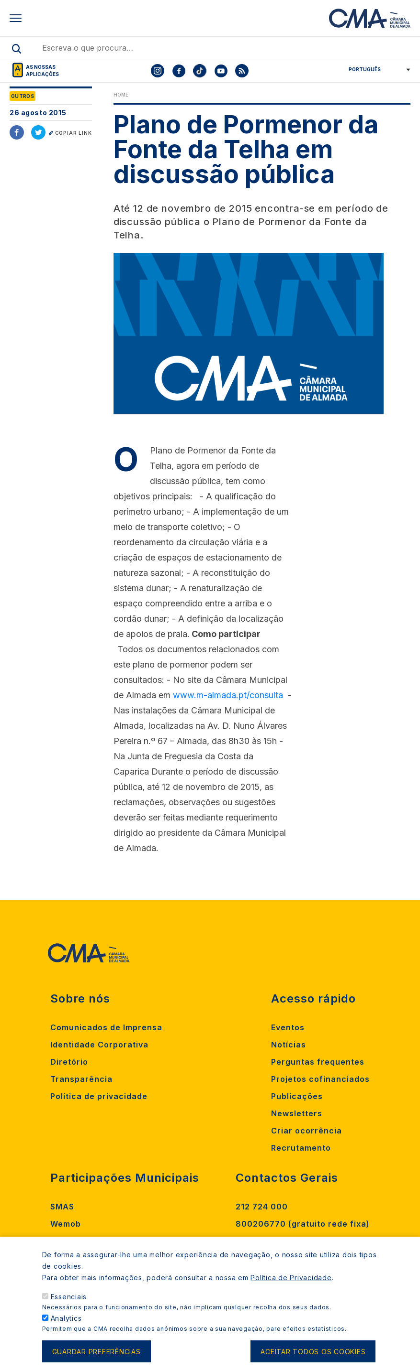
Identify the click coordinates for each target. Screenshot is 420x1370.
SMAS (62, 1206)
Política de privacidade (99, 1096)
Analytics (66, 1330)
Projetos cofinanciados (320, 1079)
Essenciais (69, 1308)
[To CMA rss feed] (242, 70)
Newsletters (296, 1113)
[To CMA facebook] (178, 70)
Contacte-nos (265, 1241)
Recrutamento (301, 1148)
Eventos (288, 1027)
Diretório (69, 1062)
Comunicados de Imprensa (106, 1027)
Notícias (288, 1044)
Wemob (65, 1224)
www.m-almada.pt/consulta (228, 695)
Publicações (297, 1096)
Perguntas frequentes (317, 1062)
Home (121, 94)
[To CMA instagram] (157, 70)
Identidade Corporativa (99, 1044)
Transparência (81, 1079)
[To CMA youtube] (220, 70)
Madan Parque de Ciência (104, 1241)
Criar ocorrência (306, 1130)
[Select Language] (376, 69)
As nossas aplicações (42, 70)
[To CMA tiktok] (199, 70)
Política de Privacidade (290, 1289)
